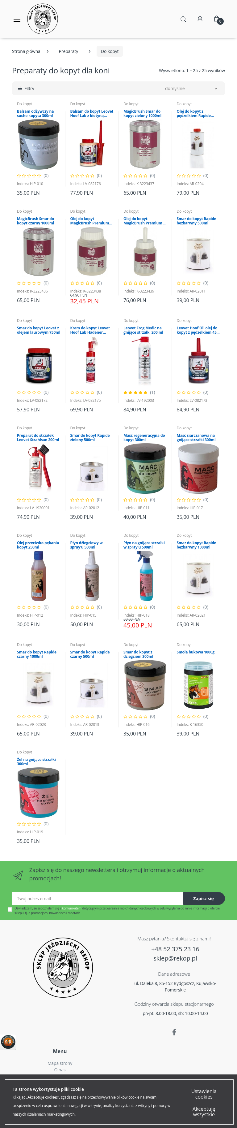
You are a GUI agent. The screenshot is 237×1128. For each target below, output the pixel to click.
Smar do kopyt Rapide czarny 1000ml (36, 654)
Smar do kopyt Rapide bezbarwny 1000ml (196, 545)
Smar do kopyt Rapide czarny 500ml (90, 654)
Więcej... (184, 1108)
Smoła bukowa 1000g (195, 652)
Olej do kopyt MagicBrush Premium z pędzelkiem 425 (144, 221)
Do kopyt (24, 103)
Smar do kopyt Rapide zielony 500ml (90, 437)
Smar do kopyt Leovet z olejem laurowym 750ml (38, 330)
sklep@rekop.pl (175, 958)
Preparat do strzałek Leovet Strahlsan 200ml (38, 437)
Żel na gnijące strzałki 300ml (36, 761)
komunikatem (71, 908)
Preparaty (68, 51)
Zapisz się (203, 898)
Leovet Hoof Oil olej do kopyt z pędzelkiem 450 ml (198, 330)
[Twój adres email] (98, 898)
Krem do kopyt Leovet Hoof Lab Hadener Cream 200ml (90, 330)
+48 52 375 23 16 (175, 949)
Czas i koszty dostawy (60, 1076)
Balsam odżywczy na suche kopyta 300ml (35, 113)
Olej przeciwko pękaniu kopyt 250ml (38, 545)
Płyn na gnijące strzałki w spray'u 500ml (144, 545)
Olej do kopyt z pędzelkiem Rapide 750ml (194, 113)
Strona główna (26, 51)
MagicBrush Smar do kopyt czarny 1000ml (35, 221)
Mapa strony (60, 1063)
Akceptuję (50, 1118)
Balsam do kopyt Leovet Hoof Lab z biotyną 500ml (92, 113)
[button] (183, 18)
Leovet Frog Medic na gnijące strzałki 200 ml (143, 330)
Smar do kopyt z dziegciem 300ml (138, 654)
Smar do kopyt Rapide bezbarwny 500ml (196, 221)
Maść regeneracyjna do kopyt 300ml (144, 437)
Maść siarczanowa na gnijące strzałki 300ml (196, 437)
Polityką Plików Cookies (175, 1086)
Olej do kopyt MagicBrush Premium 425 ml (89, 221)
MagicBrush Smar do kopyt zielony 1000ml (142, 113)
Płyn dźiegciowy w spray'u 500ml (86, 545)
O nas (60, 1070)
